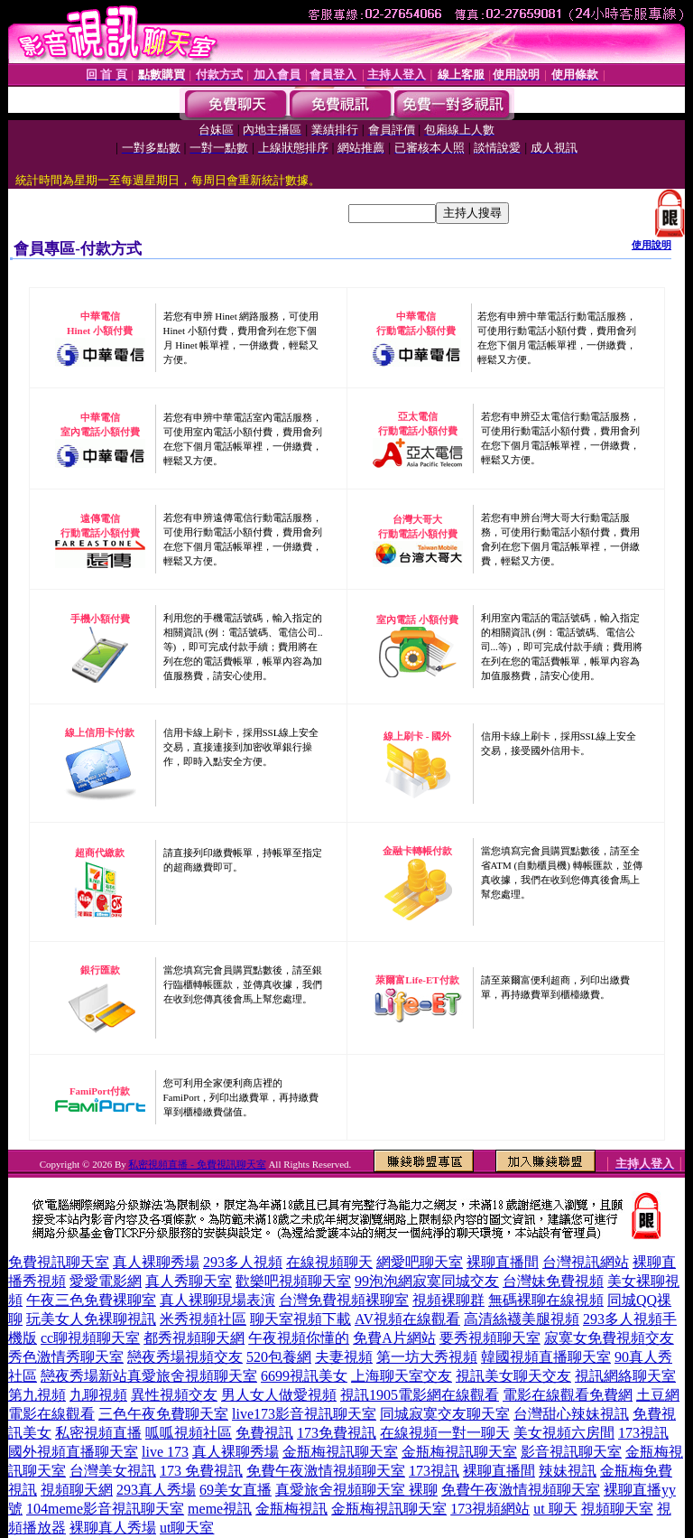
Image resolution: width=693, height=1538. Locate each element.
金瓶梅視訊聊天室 (340, 1451)
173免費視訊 (336, 1432)
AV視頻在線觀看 (407, 1319)
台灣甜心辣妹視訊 (571, 1413)
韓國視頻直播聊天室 (546, 1357)
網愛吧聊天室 (419, 1262)
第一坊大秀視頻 (426, 1357)
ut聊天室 (187, 1527)
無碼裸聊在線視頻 (546, 1300)
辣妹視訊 (567, 1470)
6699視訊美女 (304, 1376)
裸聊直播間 (503, 1262)
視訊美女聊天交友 (513, 1376)
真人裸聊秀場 (156, 1262)
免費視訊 (264, 1432)
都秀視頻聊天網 (194, 1338)
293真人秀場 (156, 1489)
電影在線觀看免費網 (568, 1395)
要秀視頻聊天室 (490, 1338)
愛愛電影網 (105, 1281)
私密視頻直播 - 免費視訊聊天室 (196, 1164)
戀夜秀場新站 (84, 1376)
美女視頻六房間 (563, 1432)
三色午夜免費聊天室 (163, 1413)
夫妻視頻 (344, 1357)
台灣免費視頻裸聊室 (344, 1300)
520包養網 (278, 1357)
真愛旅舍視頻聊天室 (192, 1376)
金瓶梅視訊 (291, 1508)
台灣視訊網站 (585, 1262)
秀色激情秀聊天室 (66, 1357)
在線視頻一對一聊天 (445, 1432)
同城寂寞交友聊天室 (445, 1413)
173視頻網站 (490, 1508)
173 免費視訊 (201, 1470)
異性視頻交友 (174, 1395)
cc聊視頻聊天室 (90, 1338)
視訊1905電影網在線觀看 (419, 1395)
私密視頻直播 (98, 1432)
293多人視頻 (242, 1262)
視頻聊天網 (77, 1489)
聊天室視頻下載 (300, 1319)
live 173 (165, 1451)
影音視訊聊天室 (571, 1451)
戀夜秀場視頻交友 (185, 1357)
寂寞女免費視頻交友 (609, 1338)
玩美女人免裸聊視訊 (91, 1319)
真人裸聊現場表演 (217, 1300)
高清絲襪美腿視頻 (521, 1319)
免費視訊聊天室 (58, 1262)
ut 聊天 (555, 1508)
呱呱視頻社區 (188, 1432)
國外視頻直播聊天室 (73, 1451)
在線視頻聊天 (329, 1262)
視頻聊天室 (617, 1508)
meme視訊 (220, 1508)
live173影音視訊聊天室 (304, 1413)
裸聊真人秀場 (112, 1527)
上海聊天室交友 (401, 1376)
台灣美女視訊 (112, 1470)
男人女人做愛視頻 (279, 1395)
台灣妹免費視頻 (553, 1281)
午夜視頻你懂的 (298, 1338)
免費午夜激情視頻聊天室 (325, 1470)
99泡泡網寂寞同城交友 (427, 1281)
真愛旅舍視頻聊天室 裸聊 (356, 1489)
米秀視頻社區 (203, 1319)
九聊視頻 (98, 1395)
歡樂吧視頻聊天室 (293, 1281)
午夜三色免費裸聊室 (91, 1300)
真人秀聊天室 (188, 1281)
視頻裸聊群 (448, 1300)
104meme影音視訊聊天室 (105, 1508)
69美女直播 (235, 1489)
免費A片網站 (394, 1338)
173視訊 (643, 1432)
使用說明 (651, 244)
